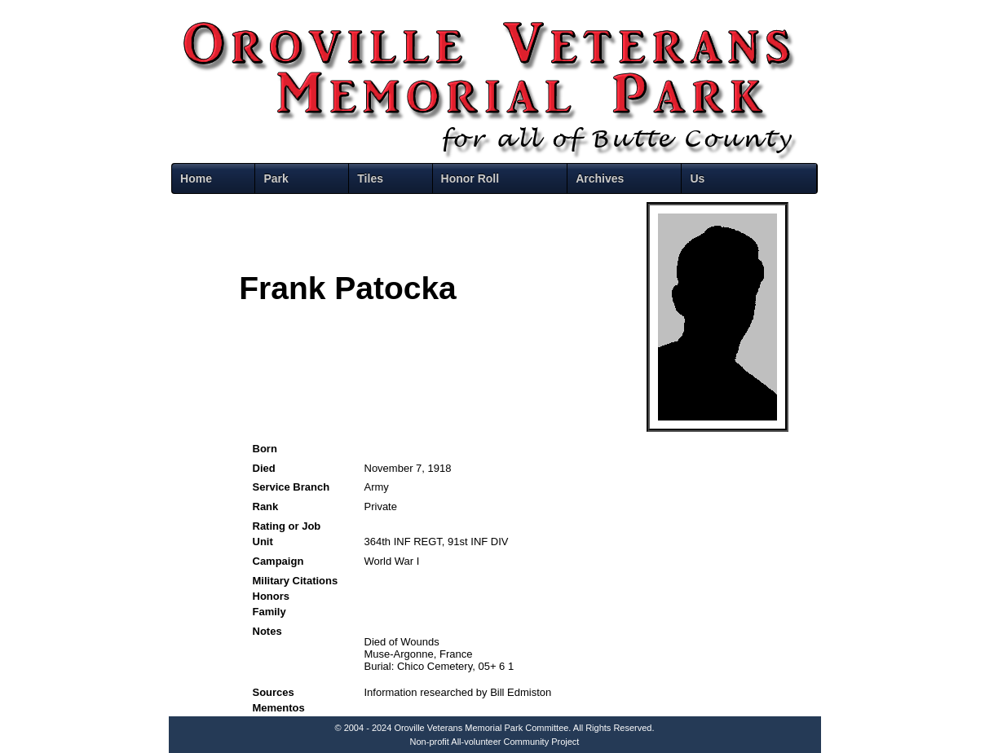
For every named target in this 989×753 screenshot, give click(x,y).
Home (196, 178)
